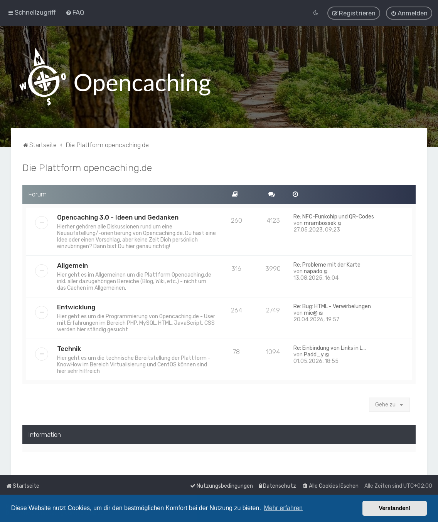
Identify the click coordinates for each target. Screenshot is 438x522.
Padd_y (314, 353)
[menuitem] (75, 12)
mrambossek (320, 221)
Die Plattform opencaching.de (87, 166)
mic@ (311, 311)
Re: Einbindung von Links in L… (329, 346)
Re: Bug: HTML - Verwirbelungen (332, 305)
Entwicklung (76, 305)
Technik (69, 347)
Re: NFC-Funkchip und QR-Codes (333, 215)
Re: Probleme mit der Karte (327, 263)
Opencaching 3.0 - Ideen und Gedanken (118, 216)
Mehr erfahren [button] (283, 508)
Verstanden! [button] (395, 508)
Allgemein (72, 264)
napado (313, 270)
